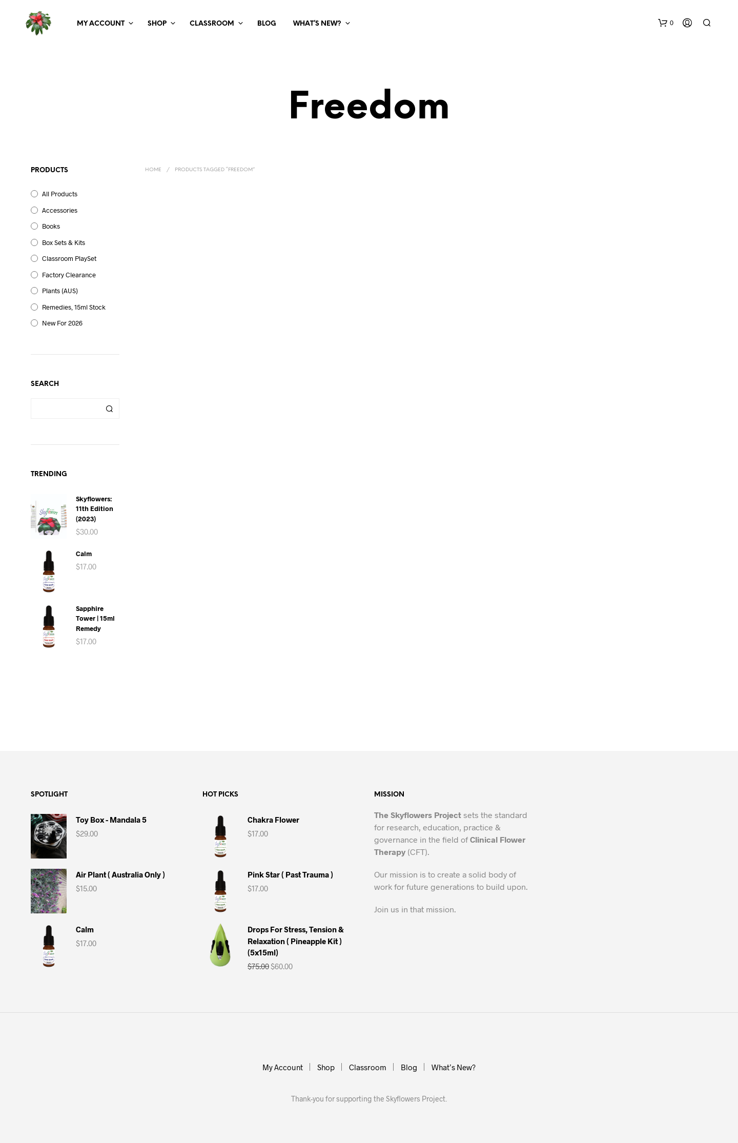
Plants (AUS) (60, 291)
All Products (59, 194)
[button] (665, 23)
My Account (101, 24)
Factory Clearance (69, 275)
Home (153, 170)
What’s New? (317, 24)
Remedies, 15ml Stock (74, 307)
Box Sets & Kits (63, 242)
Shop (157, 24)
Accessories (59, 210)
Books (51, 226)
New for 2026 (62, 323)
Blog (266, 24)
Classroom (212, 24)
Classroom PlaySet (69, 258)
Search (109, 408)
